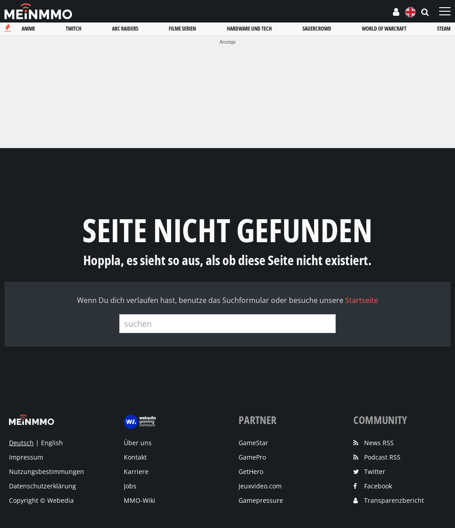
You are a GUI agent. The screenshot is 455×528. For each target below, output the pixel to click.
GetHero (251, 471)
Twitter (374, 471)
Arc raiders (125, 28)
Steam (443, 28)
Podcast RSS (382, 457)
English (52, 442)
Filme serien (182, 28)
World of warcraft (384, 28)
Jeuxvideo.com (260, 486)
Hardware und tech (249, 28)
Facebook (378, 486)
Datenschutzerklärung (42, 486)
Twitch (73, 28)
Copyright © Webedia (41, 500)
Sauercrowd (316, 28)
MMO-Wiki (139, 500)
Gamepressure (261, 500)
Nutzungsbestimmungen (46, 471)
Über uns (138, 442)
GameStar (253, 442)
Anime (28, 28)
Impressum (26, 457)
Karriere (136, 471)
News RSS (379, 442)
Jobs (130, 486)
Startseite (361, 300)
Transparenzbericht (394, 500)
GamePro (252, 457)
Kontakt (135, 457)
